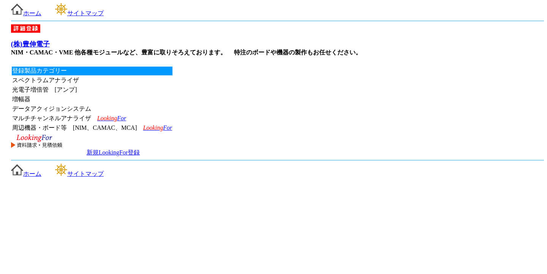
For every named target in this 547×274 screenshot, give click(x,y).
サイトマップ (79, 13)
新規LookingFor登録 (113, 152)
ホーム (26, 13)
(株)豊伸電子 (30, 44)
